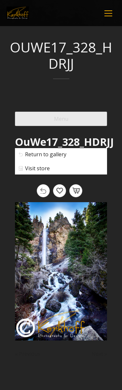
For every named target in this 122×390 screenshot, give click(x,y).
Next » (99, 353)
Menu (61, 118)
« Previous (27, 353)
